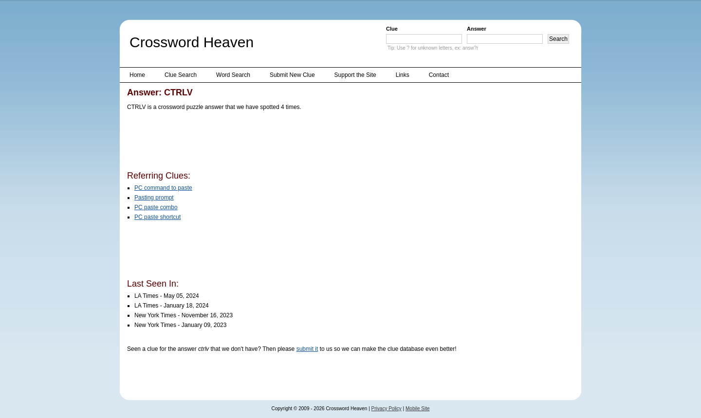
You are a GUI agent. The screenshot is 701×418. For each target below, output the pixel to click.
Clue (392, 29)
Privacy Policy (386, 408)
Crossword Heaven (191, 42)
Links (402, 75)
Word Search (233, 75)
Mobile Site (417, 408)
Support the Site (355, 75)
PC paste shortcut (157, 217)
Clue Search (181, 75)
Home (137, 75)
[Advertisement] (304, 142)
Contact (439, 75)
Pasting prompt (154, 197)
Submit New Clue (292, 75)
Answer (476, 29)
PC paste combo (156, 207)
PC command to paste (163, 187)
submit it (307, 348)
